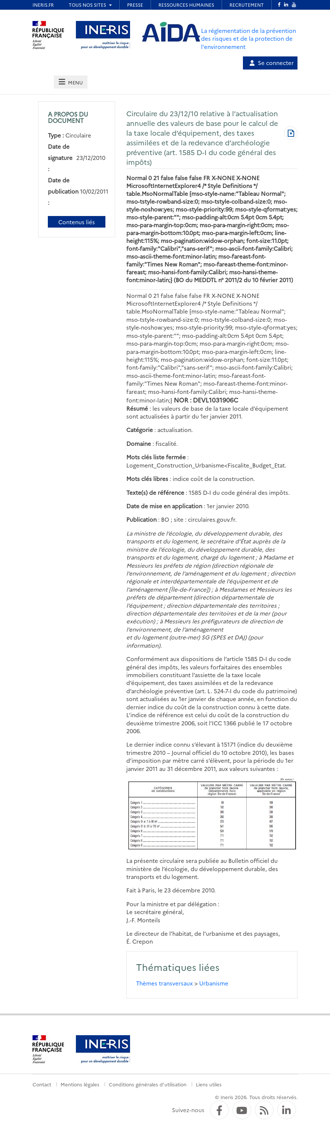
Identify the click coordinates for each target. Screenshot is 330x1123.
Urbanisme (213, 983)
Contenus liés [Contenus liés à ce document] (76, 222)
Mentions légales (80, 1084)
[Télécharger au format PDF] (290, 133)
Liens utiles (209, 1084)
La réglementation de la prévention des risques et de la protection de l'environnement (248, 38)
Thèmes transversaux (164, 983)
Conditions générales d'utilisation (147, 1084)
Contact (42, 1084)
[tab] (70, 82)
